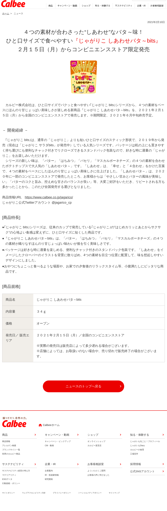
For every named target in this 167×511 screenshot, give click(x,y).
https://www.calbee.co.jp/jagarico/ (49, 205)
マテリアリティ (9, 482)
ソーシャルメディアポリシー (90, 500)
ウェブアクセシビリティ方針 (34, 500)
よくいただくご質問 (96, 478)
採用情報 (108, 5)
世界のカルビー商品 (11, 461)
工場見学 (134, 461)
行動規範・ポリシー (11, 491)
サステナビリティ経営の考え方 (16, 478)
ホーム (5, 21)
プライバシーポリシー (62, 500)
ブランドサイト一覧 (11, 457)
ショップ (85, 12)
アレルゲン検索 (9, 453)
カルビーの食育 (137, 457)
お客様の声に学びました (98, 482)
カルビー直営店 (94, 453)
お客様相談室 (155, 12)
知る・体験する (101, 12)
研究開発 (49, 487)
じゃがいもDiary (137, 453)
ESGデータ (7, 487)
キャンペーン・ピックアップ (58, 449)
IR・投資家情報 (52, 482)
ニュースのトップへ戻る (83, 394)
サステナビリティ (122, 12)
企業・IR (140, 12)
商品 (50, 12)
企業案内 (49, 478)
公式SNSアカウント (142, 479)
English (119, 5)
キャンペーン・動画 (66, 12)
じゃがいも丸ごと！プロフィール (145, 449)
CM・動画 (49, 453)
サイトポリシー (8, 500)
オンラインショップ (96, 449)
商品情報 (6, 449)
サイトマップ (114, 500)
